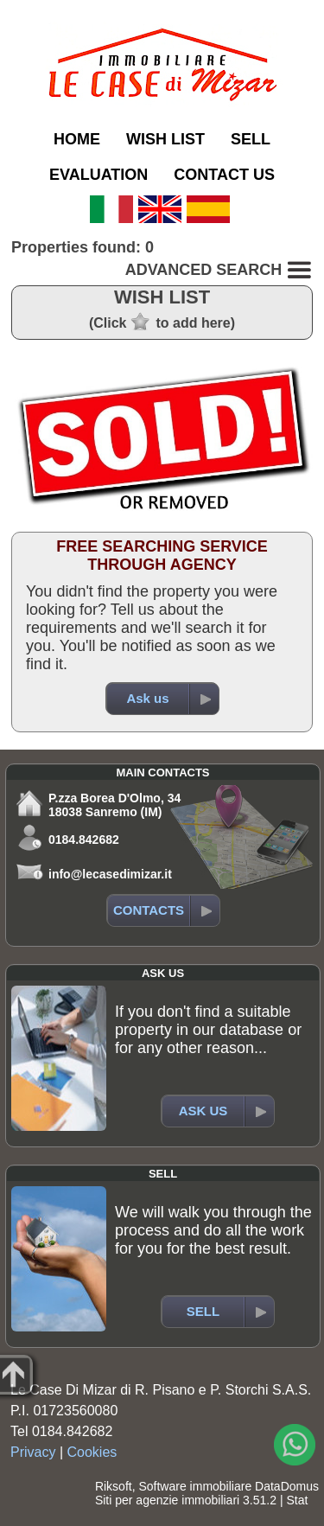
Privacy (32, 1452)
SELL (250, 139)
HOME (77, 139)
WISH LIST (165, 139)
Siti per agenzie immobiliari (167, 1500)
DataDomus (287, 1486)
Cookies (92, 1452)
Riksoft (113, 1486)
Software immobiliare (194, 1486)
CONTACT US (224, 174)
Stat (297, 1500)
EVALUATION (98, 174)
